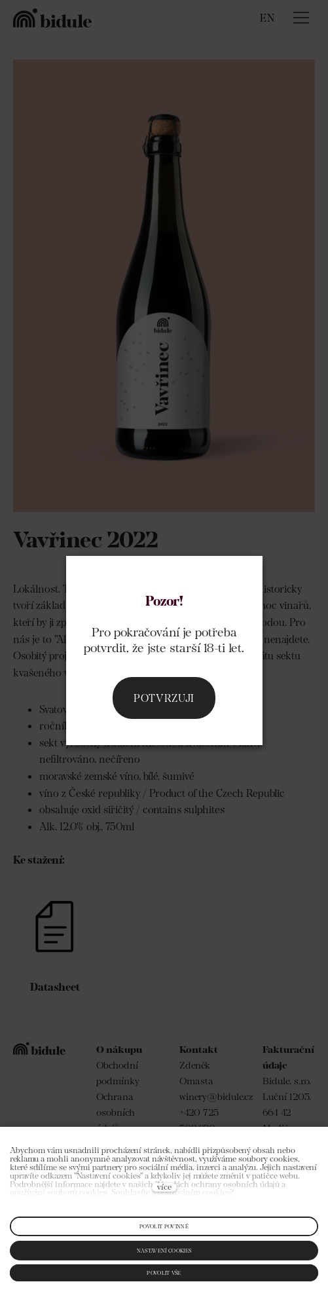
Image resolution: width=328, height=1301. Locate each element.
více (164, 1187)
